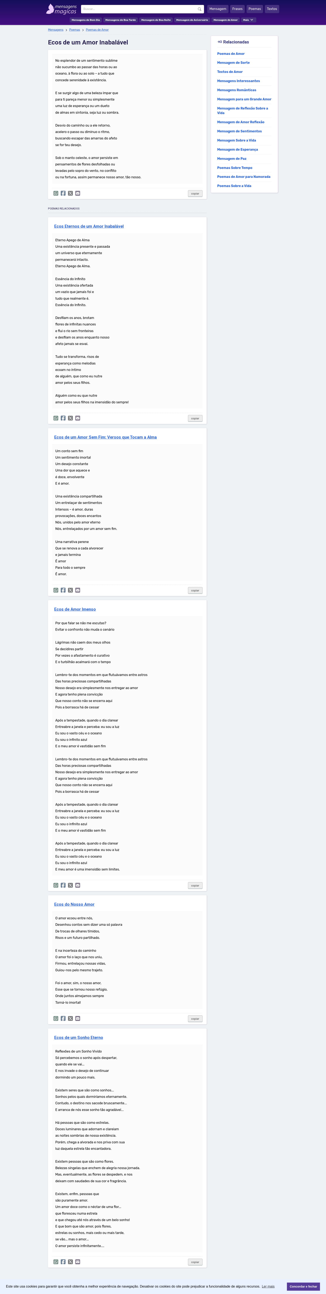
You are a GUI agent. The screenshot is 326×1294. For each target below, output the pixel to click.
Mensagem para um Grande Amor (244, 99)
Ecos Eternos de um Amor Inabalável (89, 226)
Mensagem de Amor (226, 19)
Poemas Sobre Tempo (234, 168)
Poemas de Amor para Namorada (243, 177)
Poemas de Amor (97, 30)
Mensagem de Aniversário (192, 19)
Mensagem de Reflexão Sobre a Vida (242, 110)
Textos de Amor (230, 72)
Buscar (200, 9)
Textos (272, 9)
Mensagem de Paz (232, 159)
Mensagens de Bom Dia (86, 19)
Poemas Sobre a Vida (234, 186)
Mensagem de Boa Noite (156, 19)
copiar (195, 193)
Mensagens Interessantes (238, 81)
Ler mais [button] (268, 1286)
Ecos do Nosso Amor (74, 904)
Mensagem (217, 9)
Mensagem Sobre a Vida (236, 140)
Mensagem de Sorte (233, 63)
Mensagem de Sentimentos (239, 131)
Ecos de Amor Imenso (75, 609)
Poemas (255, 9)
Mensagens (55, 30)
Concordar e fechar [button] (303, 1286)
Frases (237, 9)
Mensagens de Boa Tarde (120, 19)
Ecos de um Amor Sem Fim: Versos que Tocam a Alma (105, 437)
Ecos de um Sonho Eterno (78, 1037)
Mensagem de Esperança (237, 149)
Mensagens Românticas (236, 90)
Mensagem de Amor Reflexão (240, 122)
